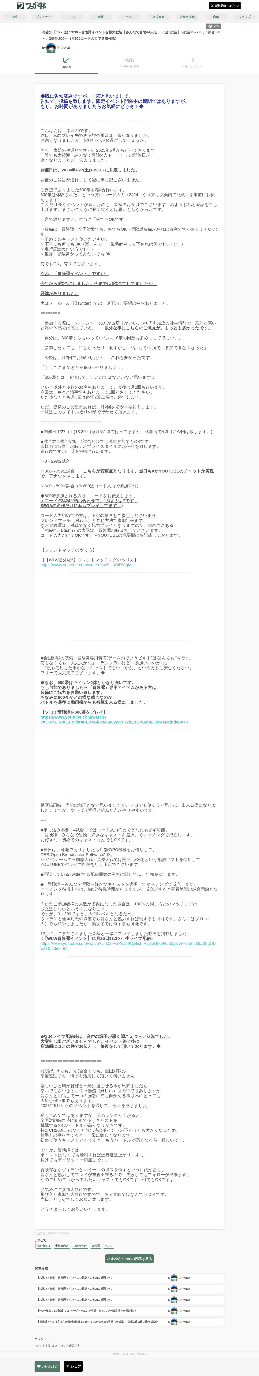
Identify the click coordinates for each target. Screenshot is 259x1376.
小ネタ (109, 1245)
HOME (116, 1353)
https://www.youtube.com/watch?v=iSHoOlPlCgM (86, 565)
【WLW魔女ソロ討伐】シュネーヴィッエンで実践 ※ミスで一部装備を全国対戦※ (86, 1310)
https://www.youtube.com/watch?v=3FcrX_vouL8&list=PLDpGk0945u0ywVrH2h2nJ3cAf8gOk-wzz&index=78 (115, 756)
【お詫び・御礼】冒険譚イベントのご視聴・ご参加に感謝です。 (75, 1277)
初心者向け (43, 1245)
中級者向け (62, 1245)
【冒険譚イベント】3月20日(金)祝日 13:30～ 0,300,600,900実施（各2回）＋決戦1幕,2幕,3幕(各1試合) (98, 1321)
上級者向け (80, 1245)
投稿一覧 (128, 1353)
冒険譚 (96, 1245)
